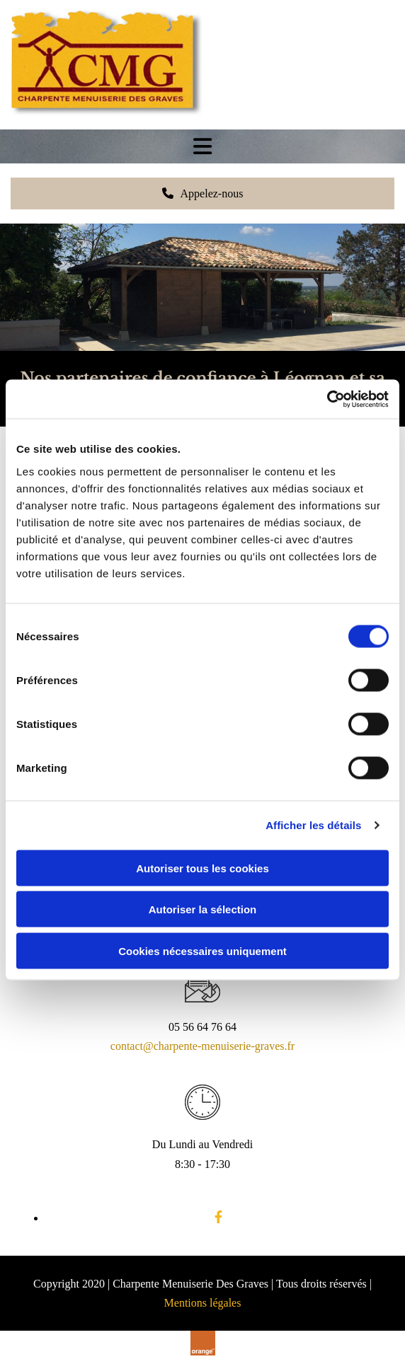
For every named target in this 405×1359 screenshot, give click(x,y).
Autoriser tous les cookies (202, 868)
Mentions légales (202, 1303)
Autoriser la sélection (203, 909)
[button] (202, 193)
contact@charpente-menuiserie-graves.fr (202, 1046)
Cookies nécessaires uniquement (202, 950)
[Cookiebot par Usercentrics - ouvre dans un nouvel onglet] (327, 399)
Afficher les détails (313, 825)
